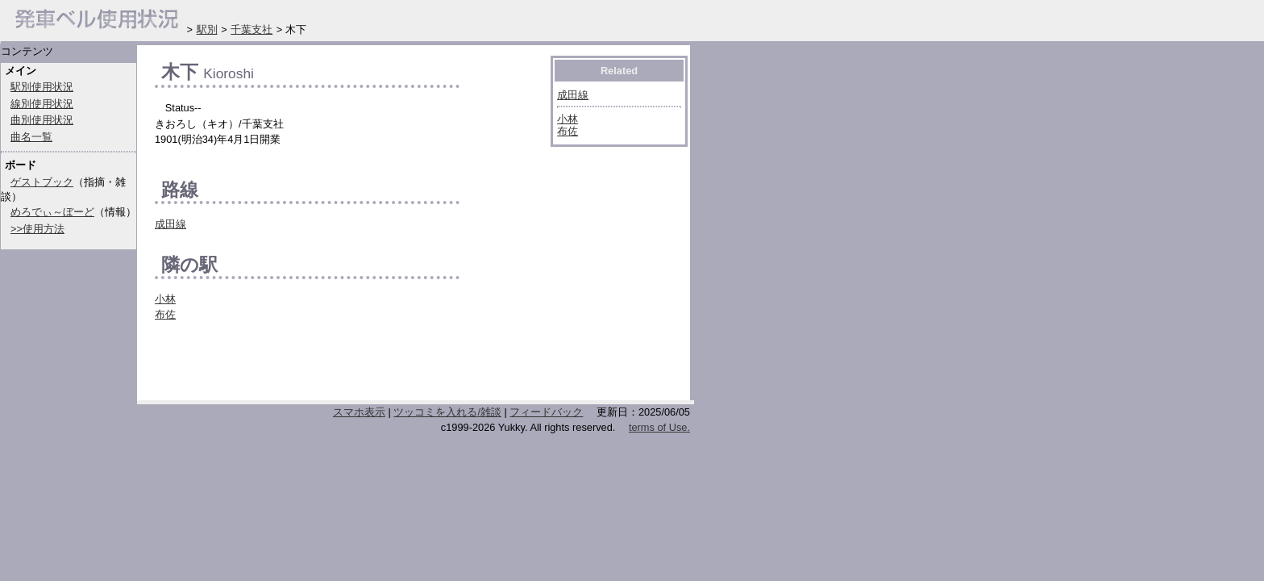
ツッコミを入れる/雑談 (447, 412)
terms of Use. (659, 427)
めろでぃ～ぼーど (52, 212)
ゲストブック (41, 182)
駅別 (207, 29)
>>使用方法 (37, 229)
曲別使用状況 (41, 120)
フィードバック (546, 412)
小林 (165, 299)
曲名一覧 (31, 137)
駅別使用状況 (41, 87)
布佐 (165, 314)
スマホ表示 (359, 412)
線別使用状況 (41, 104)
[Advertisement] (343, 365)
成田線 (170, 224)
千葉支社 (251, 29)
